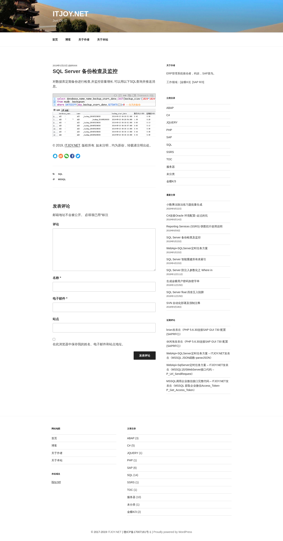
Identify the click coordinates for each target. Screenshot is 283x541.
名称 (57, 278)
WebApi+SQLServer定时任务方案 (187, 248)
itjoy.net (56, 482)
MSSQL (62, 179)
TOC (169, 159)
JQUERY (172, 122)
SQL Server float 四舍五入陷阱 (185, 292)
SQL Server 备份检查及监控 (183, 237)
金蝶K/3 (171, 181)
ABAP (170, 107)
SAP (169, 137)
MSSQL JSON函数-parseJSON (191, 357)
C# (168, 115)
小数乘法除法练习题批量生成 (184, 204)
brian (73, 65)
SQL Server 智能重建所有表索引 (186, 259)
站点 (56, 319)
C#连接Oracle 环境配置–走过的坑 (187, 215)
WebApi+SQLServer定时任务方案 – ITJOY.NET (195, 353)
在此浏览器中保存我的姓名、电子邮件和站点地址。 (89, 344)
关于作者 (83, 39)
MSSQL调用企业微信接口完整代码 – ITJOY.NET (196, 381)
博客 (68, 39)
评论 (56, 224)
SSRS (170, 152)
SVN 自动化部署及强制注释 (183, 303)
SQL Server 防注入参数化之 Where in (189, 270)
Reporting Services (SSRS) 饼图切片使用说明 (194, 226)
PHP (169, 130)
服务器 (170, 166)
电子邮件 (60, 298)
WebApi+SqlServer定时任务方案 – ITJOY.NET (194, 365)
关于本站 (102, 39)
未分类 (170, 174)
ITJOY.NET (70, 14)
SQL (60, 174)
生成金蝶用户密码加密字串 (182, 281)
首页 (55, 39)
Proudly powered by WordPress (172, 532)
